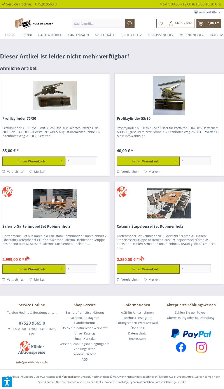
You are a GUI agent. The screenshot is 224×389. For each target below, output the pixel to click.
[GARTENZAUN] (78, 35)
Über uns (137, 328)
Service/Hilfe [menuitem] (206, 12)
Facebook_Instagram (85, 318)
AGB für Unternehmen (137, 312)
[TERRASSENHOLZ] (161, 35)
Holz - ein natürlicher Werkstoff (84, 328)
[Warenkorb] (208, 23)
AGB (85, 359)
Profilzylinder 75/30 (19, 118)
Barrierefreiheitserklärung (84, 312)
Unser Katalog (84, 333)
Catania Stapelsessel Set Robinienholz (150, 226)
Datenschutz (137, 333)
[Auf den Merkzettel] (37, 171)
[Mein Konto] (180, 23)
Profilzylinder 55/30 (133, 118)
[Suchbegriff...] (103, 23)
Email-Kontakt (84, 338)
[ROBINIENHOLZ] (192, 35)
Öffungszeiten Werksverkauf (137, 323)
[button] (7, 382)
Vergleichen (13, 171)
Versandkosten (71, 376)
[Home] (10, 35)
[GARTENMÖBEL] (50, 35)
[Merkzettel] (160, 23)
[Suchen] (130, 23)
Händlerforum (84, 323)
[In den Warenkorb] (33, 161)
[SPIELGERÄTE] (105, 35)
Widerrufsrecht (85, 354)
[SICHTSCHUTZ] (131, 35)
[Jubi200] (26, 35)
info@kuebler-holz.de (32, 362)
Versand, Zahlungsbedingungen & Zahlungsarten (85, 346)
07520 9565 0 (46, 4)
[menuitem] (103, 23)
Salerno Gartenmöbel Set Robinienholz (36, 226)
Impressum (137, 338)
